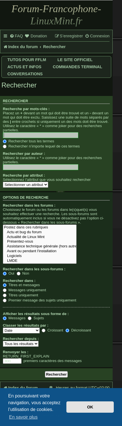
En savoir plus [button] (23, 417)
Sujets (36, 318)
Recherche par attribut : (24, 175)
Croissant (52, 330)
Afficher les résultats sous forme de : (36, 314)
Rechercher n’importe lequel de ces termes (41, 146)
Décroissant (78, 330)
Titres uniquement (20, 295)
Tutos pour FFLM (26, 59)
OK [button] (90, 407)
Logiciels (39, 256)
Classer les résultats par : (26, 325)
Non (23, 273)
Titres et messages (21, 285)
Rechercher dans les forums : (29, 205)
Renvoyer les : (15, 352)
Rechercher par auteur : (24, 153)
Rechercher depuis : (21, 339)
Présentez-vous (39, 241)
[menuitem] (16, 36)
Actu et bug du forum (39, 232)
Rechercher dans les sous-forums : (34, 269)
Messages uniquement (24, 290)
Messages (14, 318)
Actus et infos (24, 67)
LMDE (39, 260)
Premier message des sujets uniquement (39, 300)
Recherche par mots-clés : (26, 109)
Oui (8, 273)
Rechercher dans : (19, 281)
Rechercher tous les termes (28, 141)
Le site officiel (74, 59)
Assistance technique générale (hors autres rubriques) (39, 246)
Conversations (25, 74)
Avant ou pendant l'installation (39, 251)
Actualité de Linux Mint (39, 237)
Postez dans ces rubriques (39, 227)
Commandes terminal (77, 67)
